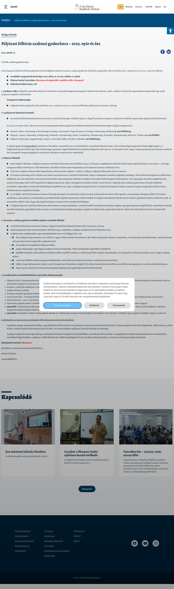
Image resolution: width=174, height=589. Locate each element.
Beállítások (93, 305)
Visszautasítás (118, 305)
